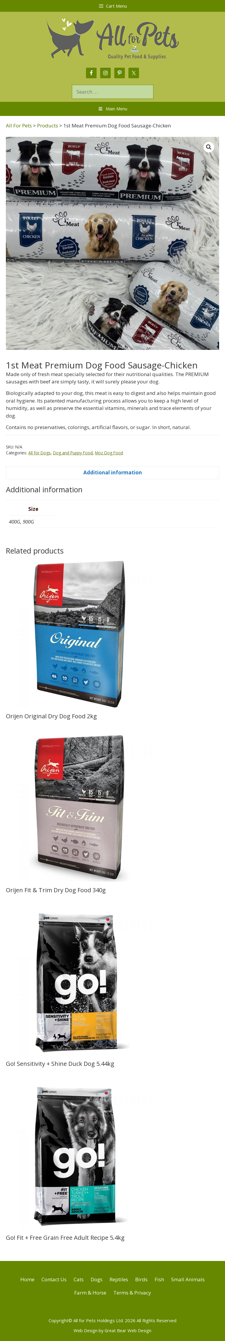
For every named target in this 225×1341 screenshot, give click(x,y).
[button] (209, 147)
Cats (79, 1279)
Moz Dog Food (109, 453)
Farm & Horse (90, 1292)
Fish (159, 1279)
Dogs (96, 1279)
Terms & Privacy (132, 1292)
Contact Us (54, 1279)
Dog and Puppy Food (73, 453)
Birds (141, 1279)
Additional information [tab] (112, 472)
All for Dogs (39, 453)
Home (27, 1279)
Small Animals (188, 1279)
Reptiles (119, 1279)
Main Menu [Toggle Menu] (112, 109)
